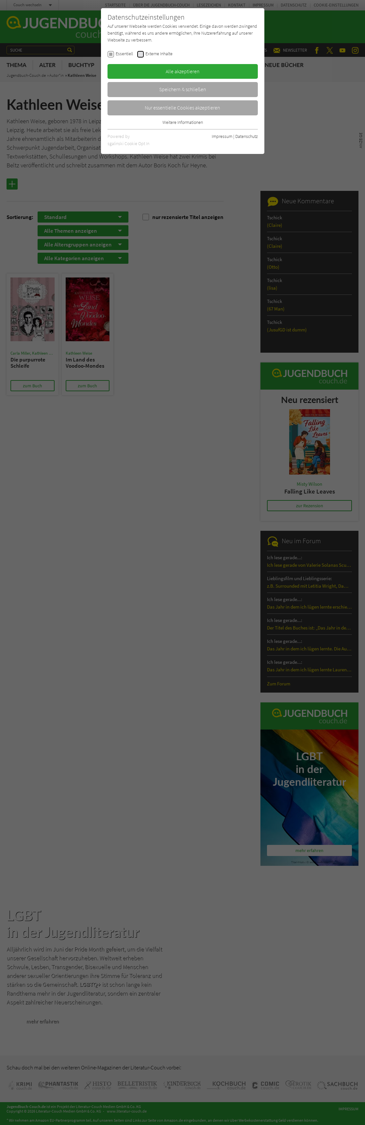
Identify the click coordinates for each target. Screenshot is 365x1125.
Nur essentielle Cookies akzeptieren (182, 107)
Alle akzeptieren (183, 71)
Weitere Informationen (182, 122)
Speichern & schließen (182, 89)
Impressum (222, 136)
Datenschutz (246, 136)
